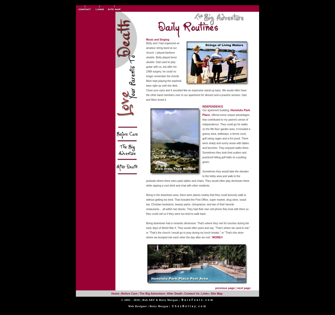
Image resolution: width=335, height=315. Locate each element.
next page (243, 288)
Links (205, 293)
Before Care (129, 293)
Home (115, 293)
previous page (225, 288)
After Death (174, 293)
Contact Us (191, 293)
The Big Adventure (152, 293)
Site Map (216, 293)
